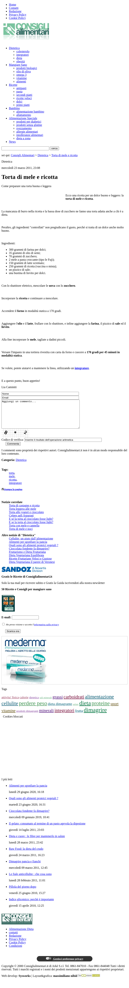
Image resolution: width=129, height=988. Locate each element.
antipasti (21, 88)
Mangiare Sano (18, 64)
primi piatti (23, 104)
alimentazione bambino (30, 111)
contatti (13, 938)
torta (11, 478)
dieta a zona (23, 138)
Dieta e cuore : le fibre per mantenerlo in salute (37, 841)
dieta (19, 58)
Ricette (13, 84)
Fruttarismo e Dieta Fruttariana (27, 557)
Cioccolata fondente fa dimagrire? (29, 554)
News (12, 141)
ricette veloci (24, 98)
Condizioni (15, 951)
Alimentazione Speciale (23, 118)
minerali (46, 716)
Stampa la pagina (13, 494)
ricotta (13, 485)
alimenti (21, 81)
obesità (20, 61)
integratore (15, 488)
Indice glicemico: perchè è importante (31, 904)
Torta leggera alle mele (22, 514)
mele (12, 481)
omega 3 (21, 74)
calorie (24, 703)
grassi (58, 702)
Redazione (15, 11)
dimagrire (95, 715)
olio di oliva (23, 71)
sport (114, 709)
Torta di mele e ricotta (64, 155)
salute (76, 709)
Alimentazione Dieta (21, 934)
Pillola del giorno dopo (22, 892)
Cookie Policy (17, 18)
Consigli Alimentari (23, 155)
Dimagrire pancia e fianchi (25, 867)
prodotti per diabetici (28, 121)
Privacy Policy (17, 14)
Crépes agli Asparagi (21, 521)
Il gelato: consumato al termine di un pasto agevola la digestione (47, 829)
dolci (19, 101)
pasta (19, 91)
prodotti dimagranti (27, 716)
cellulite (9, 709)
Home (12, 4)
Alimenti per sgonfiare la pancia (28, 547)
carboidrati (73, 702)
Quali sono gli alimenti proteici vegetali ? (33, 550)
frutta (79, 716)
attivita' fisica (10, 703)
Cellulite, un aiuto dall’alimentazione (31, 544)
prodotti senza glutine (29, 125)
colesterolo (22, 51)
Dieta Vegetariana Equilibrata (26, 560)
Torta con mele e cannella (24, 531)
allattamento (23, 114)
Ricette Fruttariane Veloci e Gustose (30, 564)
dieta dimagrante (60, 709)
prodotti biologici (26, 68)
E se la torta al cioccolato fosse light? (31, 524)
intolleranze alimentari (29, 135)
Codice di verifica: (12, 445)
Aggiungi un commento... (45, 417)
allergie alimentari (27, 131)
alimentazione (99, 702)
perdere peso (33, 709)
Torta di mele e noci (21, 534)
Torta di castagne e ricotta (24, 511)
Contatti (14, 7)
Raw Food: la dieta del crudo (26, 854)
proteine (101, 709)
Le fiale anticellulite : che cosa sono (30, 879)
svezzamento (24, 128)
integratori (22, 54)
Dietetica (14, 48)
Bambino (14, 108)
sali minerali (46, 703)
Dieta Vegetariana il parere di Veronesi (32, 567)
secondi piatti (24, 94)
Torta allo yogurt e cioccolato (26, 517)
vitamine (21, 78)
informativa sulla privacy (46, 630)
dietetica (34, 702)
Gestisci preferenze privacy (64, 964)
